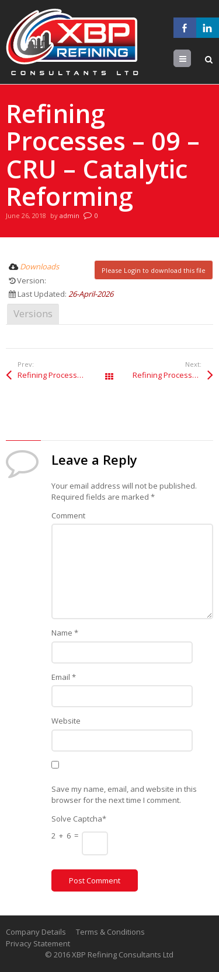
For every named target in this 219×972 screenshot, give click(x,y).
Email (63, 677)
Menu (190, 59)
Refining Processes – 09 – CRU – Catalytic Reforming (63, 375)
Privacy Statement (38, 943)
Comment (68, 515)
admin (69, 215)
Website (66, 720)
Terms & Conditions (110, 932)
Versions (33, 313)
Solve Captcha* (78, 818)
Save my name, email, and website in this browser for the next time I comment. (124, 795)
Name (64, 632)
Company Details (36, 932)
